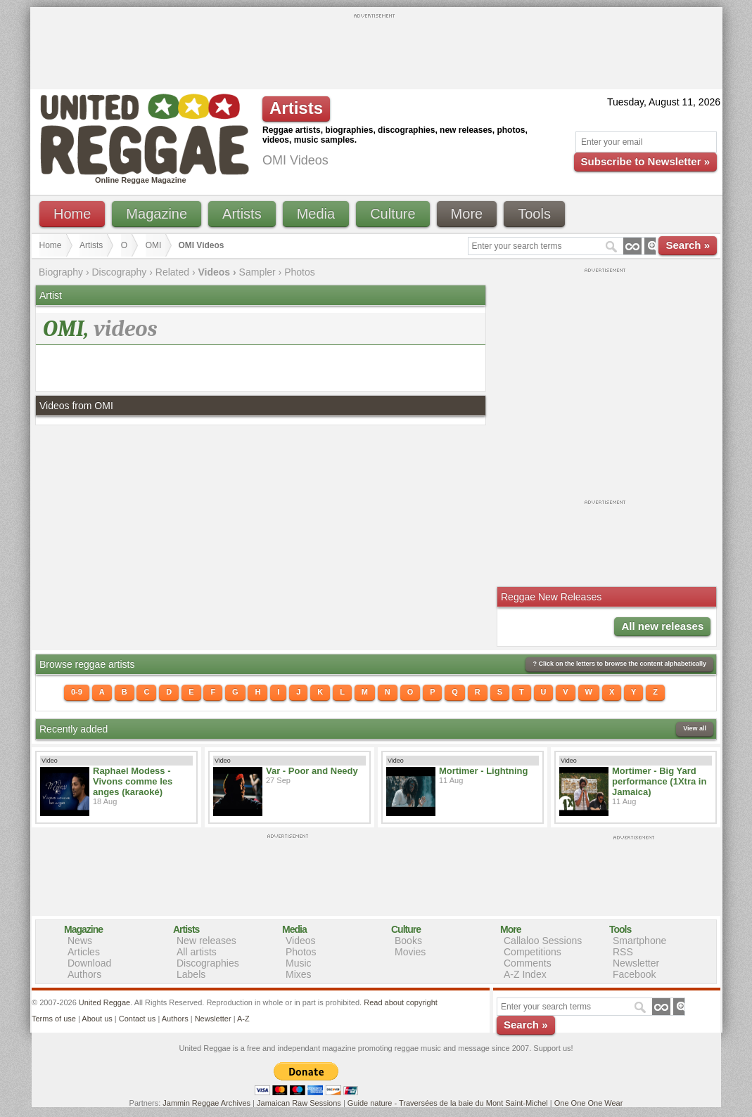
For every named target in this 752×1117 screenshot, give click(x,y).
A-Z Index (525, 974)
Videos (301, 940)
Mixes (299, 974)
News (80, 940)
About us (97, 1018)
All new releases (662, 626)
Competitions (532, 951)
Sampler (257, 272)
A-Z (243, 1018)
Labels (191, 974)
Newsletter (636, 963)
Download (89, 963)
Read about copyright (401, 1002)
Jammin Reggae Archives (206, 1103)
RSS (623, 951)
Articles (84, 951)
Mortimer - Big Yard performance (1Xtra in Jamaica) (659, 781)
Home (72, 213)
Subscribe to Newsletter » (645, 161)
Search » (687, 245)
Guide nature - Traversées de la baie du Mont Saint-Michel (448, 1103)
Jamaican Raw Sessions (299, 1103)
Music (299, 963)
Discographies (208, 963)
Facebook (634, 974)
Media (316, 213)
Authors (84, 974)
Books (408, 940)
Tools (534, 213)
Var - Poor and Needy (312, 771)
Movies (410, 951)
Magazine (156, 213)
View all (694, 728)
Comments (528, 963)
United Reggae (104, 1002)
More (467, 213)
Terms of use (54, 1018)
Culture (392, 213)
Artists (242, 213)
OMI (154, 245)
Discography (119, 272)
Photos (299, 272)
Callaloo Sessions (543, 940)
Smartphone (639, 940)
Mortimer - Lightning (483, 771)
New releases (206, 940)
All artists (197, 951)
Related (172, 272)
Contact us (137, 1018)
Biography (61, 272)
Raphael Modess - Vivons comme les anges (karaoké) (132, 781)
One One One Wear (588, 1103)
